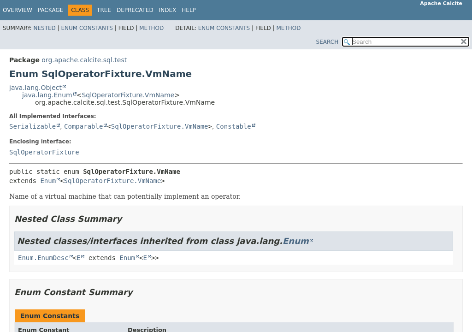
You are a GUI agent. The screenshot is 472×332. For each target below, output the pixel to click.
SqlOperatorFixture (44, 152)
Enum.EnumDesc (43, 257)
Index (168, 10)
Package (50, 10)
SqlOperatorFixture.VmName (128, 95)
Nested (44, 28)
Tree (104, 10)
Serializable (32, 126)
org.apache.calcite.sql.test (84, 60)
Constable (233, 126)
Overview (17, 10)
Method (151, 28)
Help (189, 10)
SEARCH (327, 42)
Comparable (83, 126)
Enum (48, 180)
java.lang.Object (35, 87)
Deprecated (135, 10)
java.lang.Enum (47, 95)
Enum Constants (86, 28)
